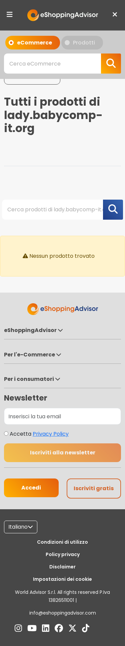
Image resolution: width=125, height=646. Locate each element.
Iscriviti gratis (94, 488)
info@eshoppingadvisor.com (62, 613)
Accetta (39, 434)
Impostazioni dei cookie (62, 579)
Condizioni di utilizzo (62, 542)
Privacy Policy (51, 434)
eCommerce (30, 44)
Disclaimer (62, 566)
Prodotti (80, 44)
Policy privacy (63, 554)
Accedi (31, 488)
